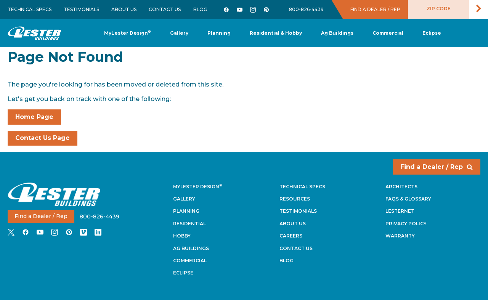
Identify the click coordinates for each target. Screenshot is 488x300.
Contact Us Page (42, 137)
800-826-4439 (306, 9)
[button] (219, 33)
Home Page (34, 116)
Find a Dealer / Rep (436, 166)
